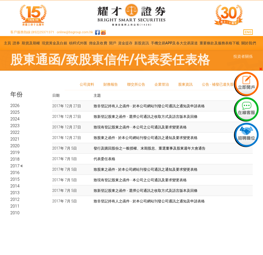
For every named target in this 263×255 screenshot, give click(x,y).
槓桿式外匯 (78, 43)
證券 (16, 43)
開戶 (112, 43)
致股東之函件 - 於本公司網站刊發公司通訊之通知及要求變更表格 (146, 138)
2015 (15, 179)
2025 (15, 112)
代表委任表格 (104, 159)
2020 (15, 145)
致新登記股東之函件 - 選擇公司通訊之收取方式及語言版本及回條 (146, 116)
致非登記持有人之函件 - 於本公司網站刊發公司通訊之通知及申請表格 (149, 106)
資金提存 (125, 43)
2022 (15, 132)
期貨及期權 (31, 43)
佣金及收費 (98, 43)
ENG (248, 32)
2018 (15, 159)
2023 (15, 125)
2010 (15, 212)
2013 (15, 192)
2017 (15, 165)
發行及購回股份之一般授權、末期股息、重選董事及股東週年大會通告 (150, 148)
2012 (15, 199)
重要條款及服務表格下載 (220, 43)
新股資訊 (141, 43)
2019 (15, 152)
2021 (15, 139)
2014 (15, 186)
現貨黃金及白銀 (54, 43)
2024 (15, 119)
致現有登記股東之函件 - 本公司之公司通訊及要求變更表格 (140, 127)
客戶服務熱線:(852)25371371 (32, 32)
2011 (15, 206)
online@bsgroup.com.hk (75, 32)
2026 (15, 105)
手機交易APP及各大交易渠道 (174, 43)
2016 (15, 172)
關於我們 (248, 43)
